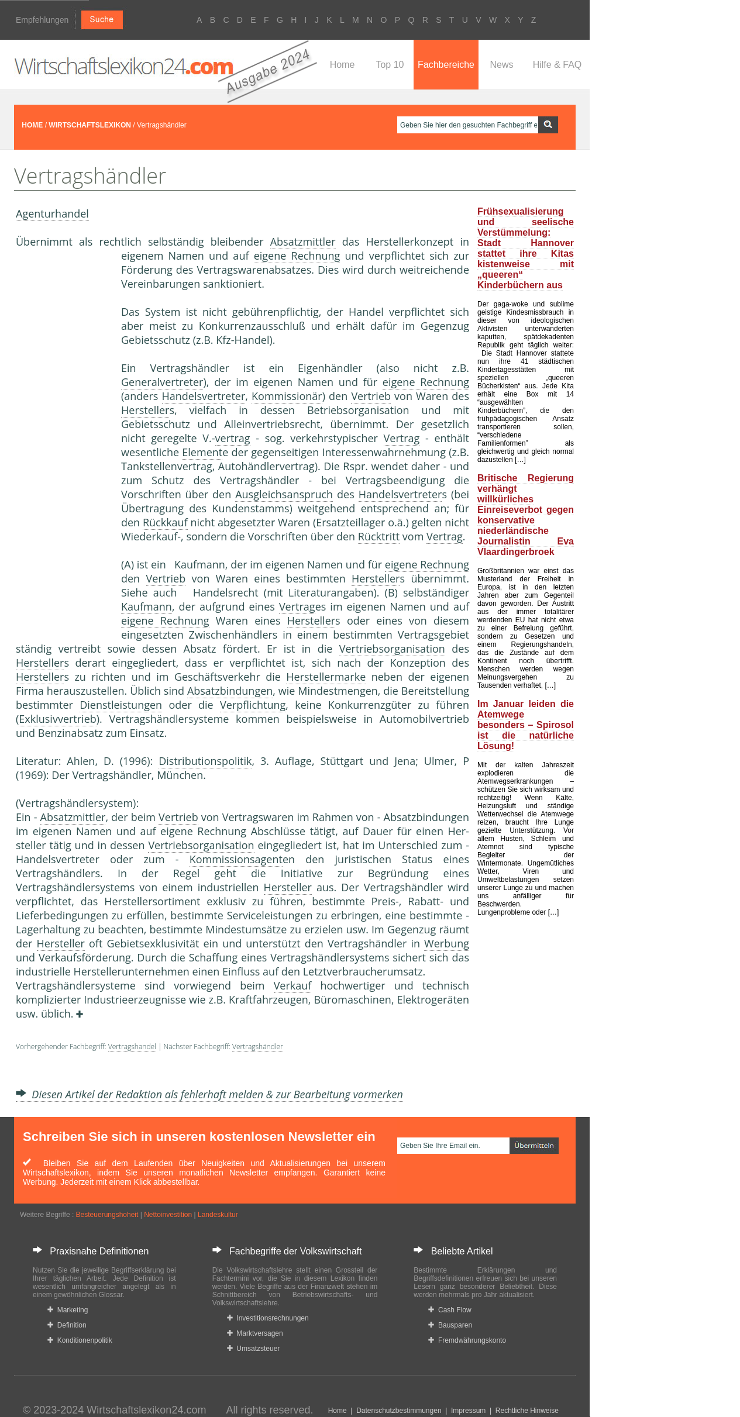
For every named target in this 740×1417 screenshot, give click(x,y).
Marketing (67, 1310)
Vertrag (402, 438)
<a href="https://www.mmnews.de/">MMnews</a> (62, 443)
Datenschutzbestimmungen (398, 1410)
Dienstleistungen (121, 705)
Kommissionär (287, 396)
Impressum (468, 1410)
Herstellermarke (326, 677)
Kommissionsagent (236, 859)
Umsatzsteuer (253, 1348)
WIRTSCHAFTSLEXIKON (90, 125)
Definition (67, 1325)
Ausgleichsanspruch (284, 494)
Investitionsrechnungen (268, 1318)
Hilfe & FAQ (557, 65)
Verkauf (293, 985)
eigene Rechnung (297, 256)
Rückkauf (165, 522)
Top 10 (390, 65)
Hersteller (145, 410)
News (501, 65)
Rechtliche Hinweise (527, 1410)
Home (342, 65)
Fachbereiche (446, 65)
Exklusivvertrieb (57, 719)
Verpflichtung (252, 705)
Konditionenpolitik (79, 1340)
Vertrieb (371, 396)
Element (202, 452)
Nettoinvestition (168, 1215)
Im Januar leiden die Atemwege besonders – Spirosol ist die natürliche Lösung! (525, 725)
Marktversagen (255, 1333)
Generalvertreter (162, 382)
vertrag (232, 438)
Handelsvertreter (204, 396)
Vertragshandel (132, 1046)
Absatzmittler (303, 242)
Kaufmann (146, 606)
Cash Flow (449, 1310)
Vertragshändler (257, 1046)
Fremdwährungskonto (467, 1340)
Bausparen (450, 1325)
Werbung (446, 943)
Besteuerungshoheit (107, 1215)
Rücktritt (379, 536)
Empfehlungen (42, 20)
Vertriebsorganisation (392, 649)
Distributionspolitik (205, 761)
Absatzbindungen (230, 691)
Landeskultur (218, 1215)
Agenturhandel (52, 213)
